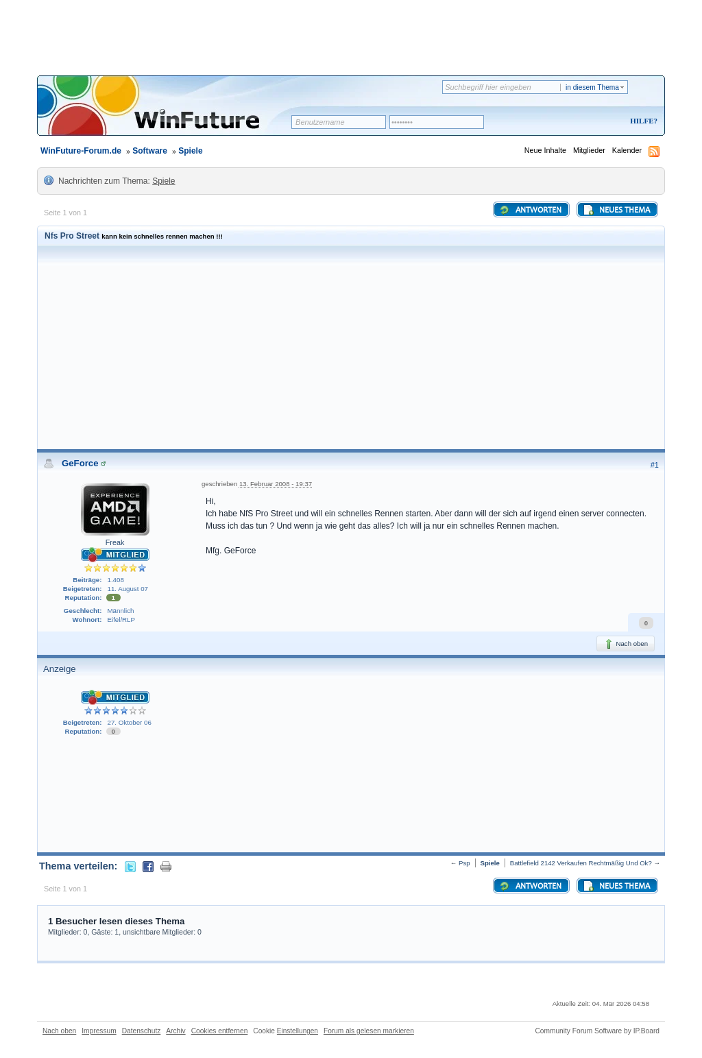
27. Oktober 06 (130, 722)
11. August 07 (128, 588)
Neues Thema (616, 209)
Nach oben (625, 643)
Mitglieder (589, 150)
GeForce (80, 463)
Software (149, 151)
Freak (115, 542)
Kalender (627, 150)
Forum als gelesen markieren (369, 1031)
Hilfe (641, 121)
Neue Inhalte (545, 150)
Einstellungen (297, 1031)
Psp (464, 863)
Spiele (190, 151)
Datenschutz (141, 1031)
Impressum (99, 1031)
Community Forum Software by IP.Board (597, 1031)
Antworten (530, 209)
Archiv (175, 1031)
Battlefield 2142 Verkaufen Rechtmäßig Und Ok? (581, 863)
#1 (655, 465)
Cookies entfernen (219, 1031)
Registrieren (586, 122)
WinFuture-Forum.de (80, 151)
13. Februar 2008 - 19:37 (275, 484)
